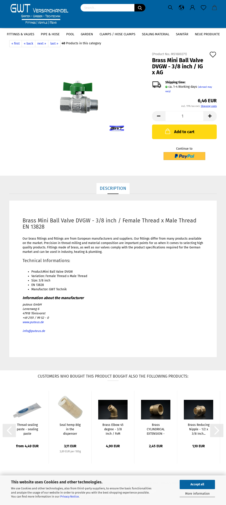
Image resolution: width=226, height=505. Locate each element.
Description (113, 188)
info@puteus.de (34, 331)
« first (15, 43)
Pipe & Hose (50, 34)
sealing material (155, 34)
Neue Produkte (207, 34)
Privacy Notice (69, 496)
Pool (70, 34)
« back (28, 43)
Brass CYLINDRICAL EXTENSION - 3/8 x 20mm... (155, 429)
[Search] (139, 7)
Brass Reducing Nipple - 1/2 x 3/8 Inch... (198, 429)
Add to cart (179, 131)
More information (197, 494)
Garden (87, 34)
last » (54, 43)
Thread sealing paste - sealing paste (27, 429)
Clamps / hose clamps (117, 34)
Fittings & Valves (20, 34)
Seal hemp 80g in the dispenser (70, 429)
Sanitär (182, 34)
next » (41, 43)
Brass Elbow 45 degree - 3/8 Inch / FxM (112, 429)
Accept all (197, 484)
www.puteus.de (33, 322)
